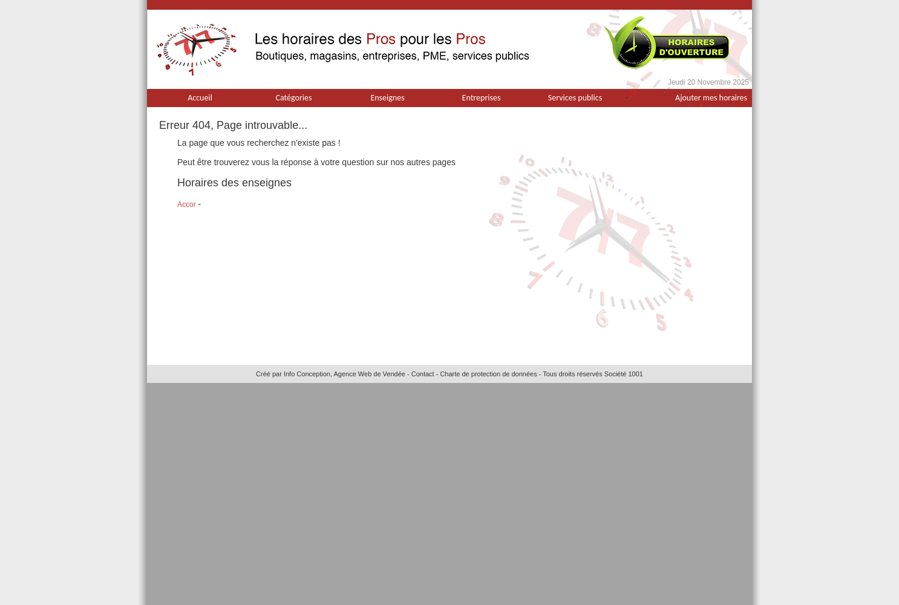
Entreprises (481, 98)
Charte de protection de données (488, 374)
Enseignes (387, 98)
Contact (422, 374)
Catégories (294, 98)
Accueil (200, 98)
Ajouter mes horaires (711, 98)
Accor (186, 204)
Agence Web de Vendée (369, 374)
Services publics (575, 98)
